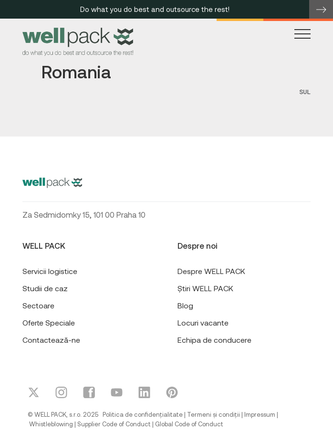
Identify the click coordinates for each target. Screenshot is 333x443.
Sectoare (38, 305)
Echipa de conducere (214, 339)
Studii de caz (45, 288)
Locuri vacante (203, 322)
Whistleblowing (51, 424)
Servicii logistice (49, 270)
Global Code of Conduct (189, 424)
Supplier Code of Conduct (114, 424)
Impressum (259, 414)
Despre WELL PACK (211, 270)
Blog (185, 305)
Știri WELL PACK (205, 288)
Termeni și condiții (213, 414)
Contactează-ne (51, 339)
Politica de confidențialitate (143, 414)
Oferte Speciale (48, 322)
